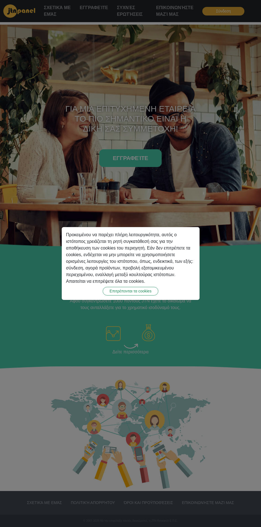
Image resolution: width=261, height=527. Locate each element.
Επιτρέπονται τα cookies (130, 291)
